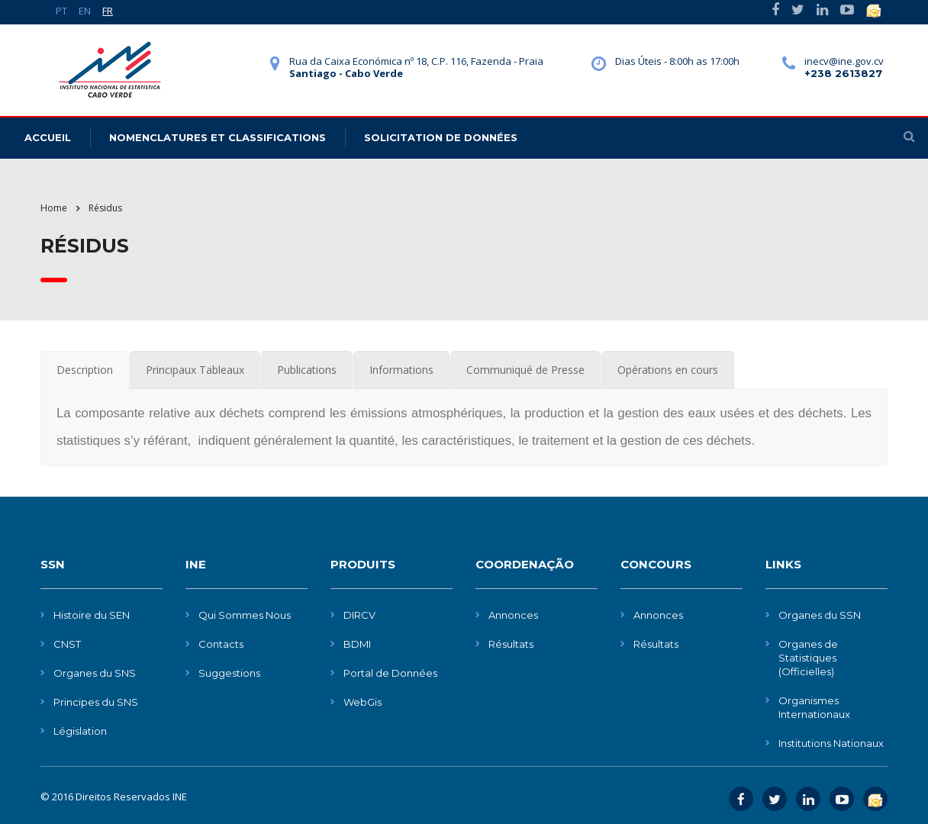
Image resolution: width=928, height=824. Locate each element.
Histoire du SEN (91, 615)
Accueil (47, 137)
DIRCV (359, 615)
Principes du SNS (95, 702)
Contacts (220, 644)
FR (107, 11)
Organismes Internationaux (814, 707)
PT (61, 11)
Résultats (510, 644)
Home (53, 207)
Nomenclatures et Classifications (217, 137)
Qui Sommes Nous (244, 615)
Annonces (513, 615)
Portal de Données (390, 673)
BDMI (357, 644)
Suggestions (229, 673)
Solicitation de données (440, 137)
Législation (80, 731)
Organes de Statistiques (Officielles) (808, 658)
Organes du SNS (94, 673)
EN (85, 11)
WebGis (362, 702)
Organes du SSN (819, 615)
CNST (67, 644)
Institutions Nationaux (831, 743)
